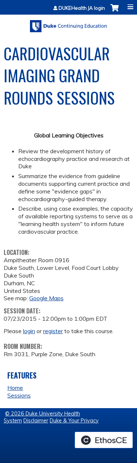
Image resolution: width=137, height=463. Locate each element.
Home (15, 387)
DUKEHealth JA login (81, 8)
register (53, 331)
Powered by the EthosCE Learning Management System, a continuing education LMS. (103, 440)
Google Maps (46, 298)
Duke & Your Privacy (74, 420)
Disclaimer (35, 420)
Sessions (19, 395)
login (29, 331)
